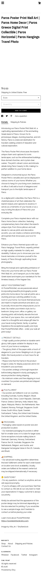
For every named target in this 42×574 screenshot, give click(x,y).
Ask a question (21, 116)
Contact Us (6, 546)
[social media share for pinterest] (11, 116)
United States (16, 92)
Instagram (33, 555)
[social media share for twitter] (7, 116)
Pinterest (5, 555)
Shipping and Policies (24, 544)
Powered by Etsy (8, 570)
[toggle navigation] (2, 3)
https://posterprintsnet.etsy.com (14, 521)
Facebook (15, 555)
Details (4, 122)
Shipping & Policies (18, 122)
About (10, 544)
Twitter (24, 555)
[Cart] (39, 3)
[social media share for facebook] (2, 116)
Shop (3, 544)
